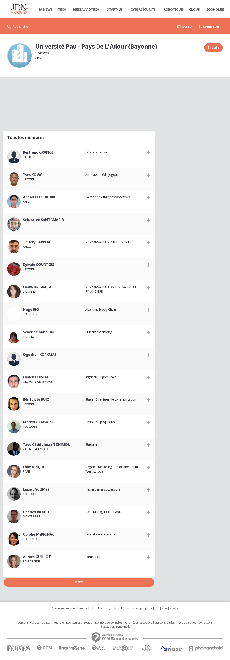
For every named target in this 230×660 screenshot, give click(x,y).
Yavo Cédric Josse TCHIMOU (47, 444)
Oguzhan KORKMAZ (40, 354)
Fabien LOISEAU (36, 377)
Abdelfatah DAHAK (39, 197)
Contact (46, 622)
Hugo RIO (31, 309)
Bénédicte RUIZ (36, 399)
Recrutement (73, 622)
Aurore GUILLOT (37, 556)
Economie (215, 9)
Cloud (194, 9)
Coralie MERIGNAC (38, 534)
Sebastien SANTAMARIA (43, 219)
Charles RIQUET (36, 511)
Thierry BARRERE (37, 242)
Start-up (115, 9)
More (79, 582)
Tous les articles (186, 622)
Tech (62, 9)
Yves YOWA (32, 174)
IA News (46, 9)
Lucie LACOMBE (36, 489)
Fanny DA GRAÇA (37, 287)
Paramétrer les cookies (138, 622)
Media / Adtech (86, 9)
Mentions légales (164, 622)
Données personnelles (108, 622)
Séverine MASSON (38, 332)
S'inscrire (184, 26)
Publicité (59, 622)
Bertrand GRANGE (38, 152)
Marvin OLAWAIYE (38, 421)
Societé (88, 622)
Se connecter (208, 26)
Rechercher (20, 26)
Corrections (205, 622)
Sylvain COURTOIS (38, 264)
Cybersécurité (143, 9)
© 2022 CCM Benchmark (115, 626)
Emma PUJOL (34, 466)
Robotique (173, 9)
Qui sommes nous (28, 622)
